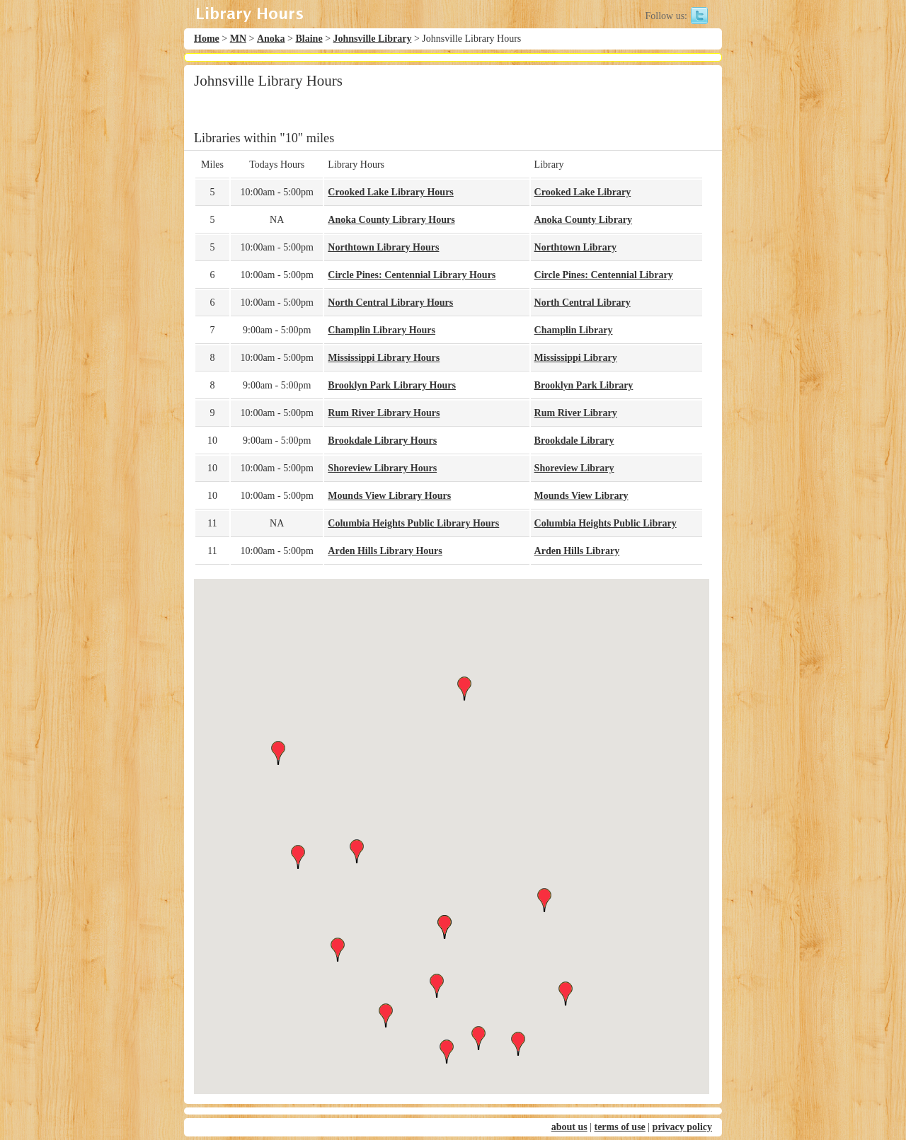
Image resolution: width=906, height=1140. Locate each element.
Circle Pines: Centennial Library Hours (411, 275)
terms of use (619, 1127)
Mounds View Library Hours (389, 495)
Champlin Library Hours (381, 330)
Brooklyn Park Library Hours (392, 385)
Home (206, 38)
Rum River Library (575, 413)
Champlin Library (573, 330)
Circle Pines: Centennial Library (603, 275)
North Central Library (582, 302)
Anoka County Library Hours (391, 219)
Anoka (271, 38)
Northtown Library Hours (383, 247)
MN (238, 38)
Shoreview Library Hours (382, 468)
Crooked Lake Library (582, 192)
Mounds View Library (581, 495)
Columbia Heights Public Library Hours (413, 523)
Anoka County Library (583, 219)
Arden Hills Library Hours (385, 551)
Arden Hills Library (577, 551)
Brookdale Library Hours (382, 440)
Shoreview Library (574, 468)
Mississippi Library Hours (384, 357)
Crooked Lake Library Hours (390, 192)
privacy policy (682, 1127)
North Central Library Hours (390, 302)
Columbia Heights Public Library (605, 523)
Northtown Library (575, 247)
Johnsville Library (372, 38)
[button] (451, 823)
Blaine (309, 38)
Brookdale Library (574, 440)
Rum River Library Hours (384, 413)
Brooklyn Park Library (583, 385)
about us (569, 1127)
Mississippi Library (575, 357)
